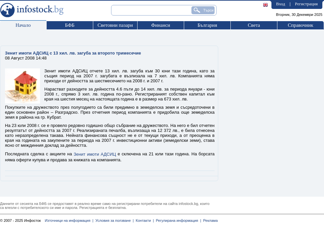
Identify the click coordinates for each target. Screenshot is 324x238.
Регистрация (306, 3)
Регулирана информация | (177, 220)
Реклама (209, 220)
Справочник (300, 25)
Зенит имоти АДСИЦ (95, 154)
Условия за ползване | (113, 220)
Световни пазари (115, 25)
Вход (280, 3)
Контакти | (144, 220)
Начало (23, 25)
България (207, 25)
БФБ (70, 25)
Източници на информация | (69, 220)
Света (254, 25)
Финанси (160, 25)
